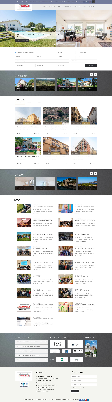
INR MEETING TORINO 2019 (81, 276)
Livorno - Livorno (23, 88)
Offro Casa (77, 7)
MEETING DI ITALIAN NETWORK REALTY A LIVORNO (46, 206)
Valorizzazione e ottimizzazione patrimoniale (29, 341)
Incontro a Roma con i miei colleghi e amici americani (90, 262)
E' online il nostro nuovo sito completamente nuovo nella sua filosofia (53, 304)
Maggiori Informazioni (86, 1)
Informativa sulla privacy (42, 391)
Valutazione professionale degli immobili (28, 360)
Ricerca (91, 65)
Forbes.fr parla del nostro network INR (44, 290)
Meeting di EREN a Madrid (82, 234)
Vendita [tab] (30, 103)
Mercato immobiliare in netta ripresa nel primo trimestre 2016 (92, 304)
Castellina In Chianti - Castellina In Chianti (45, 88)
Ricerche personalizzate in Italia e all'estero (29, 355)
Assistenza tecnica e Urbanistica (25, 351)
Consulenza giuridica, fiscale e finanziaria (28, 346)
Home (44, 7)
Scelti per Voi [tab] (20, 103)
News (84, 7)
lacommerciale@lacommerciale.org (48, 385)
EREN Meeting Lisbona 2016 (82, 290)
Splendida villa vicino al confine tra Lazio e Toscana (38, 35)
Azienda (31, 52)
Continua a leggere (22, 40)
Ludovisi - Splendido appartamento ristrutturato (90, 157)
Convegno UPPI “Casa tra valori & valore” (44, 262)
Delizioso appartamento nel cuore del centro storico (64, 157)
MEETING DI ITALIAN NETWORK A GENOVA (86, 220)
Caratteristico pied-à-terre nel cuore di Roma (33, 127)
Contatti (91, 7)
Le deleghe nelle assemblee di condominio (45, 319)
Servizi (60, 7)
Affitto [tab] (39, 103)
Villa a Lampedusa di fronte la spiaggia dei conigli (63, 127)
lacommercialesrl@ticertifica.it (47, 389)
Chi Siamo (52, 7)
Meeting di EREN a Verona (40, 248)
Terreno (25, 52)
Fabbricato (18, 52)
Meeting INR (36, 276)
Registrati (75, 391)
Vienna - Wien (21, 188)
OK (93, 1)
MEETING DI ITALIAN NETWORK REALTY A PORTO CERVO (47, 234)
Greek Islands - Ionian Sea (67, 188)
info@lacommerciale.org (46, 387)
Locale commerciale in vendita (83, 127)
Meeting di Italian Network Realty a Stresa (87, 248)
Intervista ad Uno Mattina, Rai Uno (84, 206)
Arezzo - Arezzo (64, 88)
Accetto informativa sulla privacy (80, 388)
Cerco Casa (67, 7)
